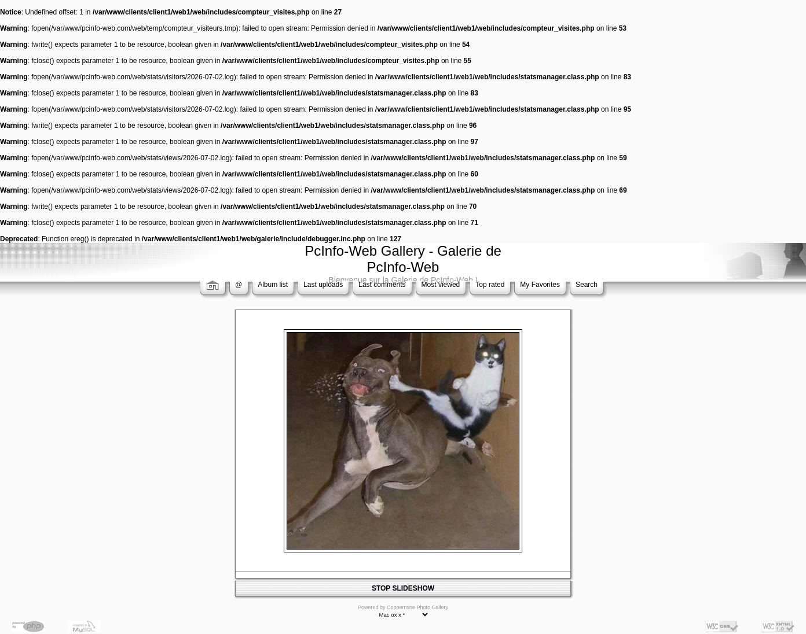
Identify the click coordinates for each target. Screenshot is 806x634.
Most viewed (441, 285)
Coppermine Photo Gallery (417, 607)
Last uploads (323, 285)
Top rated (489, 285)
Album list (273, 285)
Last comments (381, 285)
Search (587, 285)
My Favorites (540, 285)
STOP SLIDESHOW (403, 588)
